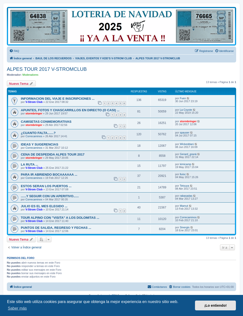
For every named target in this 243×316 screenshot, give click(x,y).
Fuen (183, 98)
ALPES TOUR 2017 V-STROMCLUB (47, 69)
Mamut (184, 205)
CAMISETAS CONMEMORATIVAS (46, 121)
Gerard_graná (188, 154)
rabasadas (186, 195)
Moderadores (30, 74)
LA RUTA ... (29, 164)
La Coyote (186, 109)
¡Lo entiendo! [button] (215, 305)
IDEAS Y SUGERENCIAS (39, 144)
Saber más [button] (17, 308)
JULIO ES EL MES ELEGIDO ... (44, 206)
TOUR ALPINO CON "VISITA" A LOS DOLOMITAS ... (60, 217)
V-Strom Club (34, 101)
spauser (184, 132)
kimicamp (185, 164)
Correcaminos (33, 136)
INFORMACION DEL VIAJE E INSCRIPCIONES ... (58, 98)
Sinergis (185, 227)
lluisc (183, 174)
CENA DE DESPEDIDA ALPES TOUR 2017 (53, 154)
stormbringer (33, 113)
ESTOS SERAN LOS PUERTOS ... (46, 186)
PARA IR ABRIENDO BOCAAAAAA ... (49, 174)
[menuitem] (14, 51)
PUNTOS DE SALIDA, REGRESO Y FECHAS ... (56, 228)
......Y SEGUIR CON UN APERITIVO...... (50, 196)
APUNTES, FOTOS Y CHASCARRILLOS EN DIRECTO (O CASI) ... (70, 110)
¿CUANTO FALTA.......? (38, 133)
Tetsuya (184, 185)
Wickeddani (187, 144)
